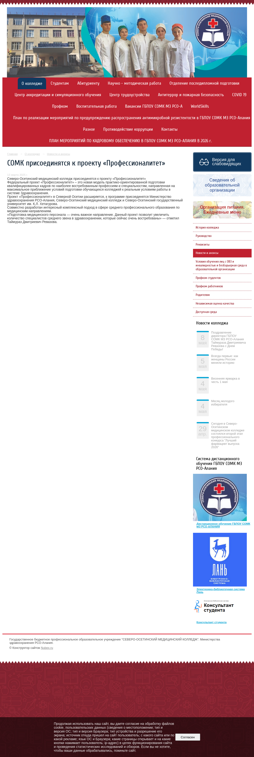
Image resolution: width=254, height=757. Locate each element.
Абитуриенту (88, 83)
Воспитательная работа (96, 106)
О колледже (32, 83)
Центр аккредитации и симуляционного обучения (58, 94)
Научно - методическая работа (134, 83)
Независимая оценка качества (215, 303)
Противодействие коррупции (128, 129)
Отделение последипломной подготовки (204, 83)
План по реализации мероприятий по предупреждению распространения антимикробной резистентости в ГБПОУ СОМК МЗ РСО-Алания (131, 117)
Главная (12, 154)
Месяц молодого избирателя (223, 402)
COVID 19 (239, 94)
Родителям (203, 295)
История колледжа (207, 227)
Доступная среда (206, 312)
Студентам (60, 83)
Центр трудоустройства (129, 94)
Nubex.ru (47, 648)
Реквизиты (203, 244)
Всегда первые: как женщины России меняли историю (224, 359)
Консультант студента (212, 622)
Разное (89, 129)
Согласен (187, 737)
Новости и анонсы (58, 154)
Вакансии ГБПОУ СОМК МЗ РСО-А (153, 106)
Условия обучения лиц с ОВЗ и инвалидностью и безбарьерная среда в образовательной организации (221, 265)
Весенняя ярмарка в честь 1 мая (225, 380)
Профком (60, 106)
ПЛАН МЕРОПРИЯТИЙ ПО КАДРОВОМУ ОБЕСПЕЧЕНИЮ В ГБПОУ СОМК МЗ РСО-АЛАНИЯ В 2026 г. (130, 140)
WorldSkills (200, 106)
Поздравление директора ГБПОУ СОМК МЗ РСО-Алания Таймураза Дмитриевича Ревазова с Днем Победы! (228, 341)
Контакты (169, 129)
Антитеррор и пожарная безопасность (191, 94)
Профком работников (209, 286)
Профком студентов (208, 278)
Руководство (204, 236)
